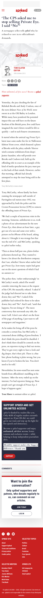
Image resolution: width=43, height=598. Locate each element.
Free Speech (12, 85)
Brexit (24, 548)
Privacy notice (6, 551)
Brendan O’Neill (7, 568)
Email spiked (26, 574)
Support (9, 456)
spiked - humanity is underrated (21, 11)
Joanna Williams (7, 574)
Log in (37, 10)
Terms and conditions (9, 548)
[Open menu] (3, 10)
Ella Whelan (5, 577)
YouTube (13, 533)
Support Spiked (7, 546)
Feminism (25, 551)
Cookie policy (6, 554)
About (4, 543)
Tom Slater (5, 571)
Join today (21, 507)
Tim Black (5, 582)
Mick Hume (5, 579)
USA (23, 557)
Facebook (3, 533)
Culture (24, 546)
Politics (24, 543)
